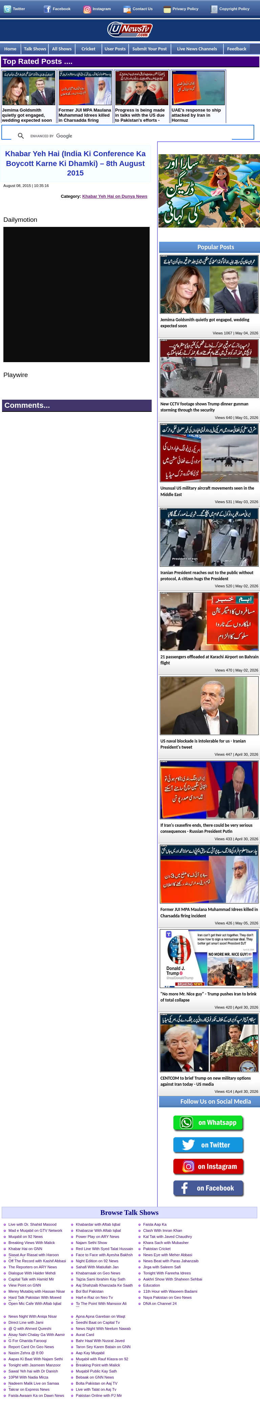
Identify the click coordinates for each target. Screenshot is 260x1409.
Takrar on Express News (28, 1389)
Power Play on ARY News (97, 1237)
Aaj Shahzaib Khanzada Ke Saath (104, 1285)
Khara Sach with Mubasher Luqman (166, 1243)
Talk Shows (35, 49)
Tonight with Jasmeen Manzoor (34, 1365)
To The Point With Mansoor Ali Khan (101, 1304)
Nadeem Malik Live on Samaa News (33, 1384)
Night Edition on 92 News (97, 1261)
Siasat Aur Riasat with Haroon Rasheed (33, 1255)
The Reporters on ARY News (32, 1267)
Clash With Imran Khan (162, 1230)
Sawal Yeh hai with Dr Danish (33, 1371)
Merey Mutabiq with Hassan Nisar (36, 1291)
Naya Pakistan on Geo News (167, 1297)
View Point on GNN (24, 1285)
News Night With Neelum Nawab (103, 1328)
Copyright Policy (234, 9)
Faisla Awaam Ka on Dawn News (36, 1395)
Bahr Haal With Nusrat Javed (100, 1341)
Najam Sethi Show (91, 1243)
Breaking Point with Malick (98, 1365)
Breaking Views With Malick (31, 1243)
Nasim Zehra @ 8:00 (25, 1353)
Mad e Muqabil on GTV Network (35, 1230)
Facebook (61, 9)
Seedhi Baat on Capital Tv (98, 1322)
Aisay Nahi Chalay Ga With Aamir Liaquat (36, 1335)
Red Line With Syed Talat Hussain (104, 1249)
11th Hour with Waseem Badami (170, 1291)
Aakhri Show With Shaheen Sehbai (172, 1279)
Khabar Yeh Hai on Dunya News (114, 196)
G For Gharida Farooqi (27, 1341)
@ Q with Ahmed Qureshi (29, 1328)
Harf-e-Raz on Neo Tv (94, 1297)
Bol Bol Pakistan (89, 1291)
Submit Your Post (149, 49)
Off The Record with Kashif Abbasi (37, 1261)
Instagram (102, 9)
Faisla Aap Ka (155, 1224)
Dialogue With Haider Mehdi (32, 1273)
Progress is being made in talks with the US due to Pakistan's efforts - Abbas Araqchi (141, 97)
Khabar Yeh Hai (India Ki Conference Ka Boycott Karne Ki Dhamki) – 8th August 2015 (75, 163)
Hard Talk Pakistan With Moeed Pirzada (34, 1298)
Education (151, 1285)
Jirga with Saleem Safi (162, 1267)
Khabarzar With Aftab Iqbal (98, 1230)
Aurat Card (85, 1335)
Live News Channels (197, 49)
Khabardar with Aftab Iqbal (98, 1224)
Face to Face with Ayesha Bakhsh (104, 1255)
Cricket (88, 49)
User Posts (115, 49)
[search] (120, 136)
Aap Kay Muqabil (90, 1353)
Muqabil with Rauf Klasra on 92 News (102, 1359)
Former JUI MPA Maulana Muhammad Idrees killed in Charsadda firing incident (85, 97)
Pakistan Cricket (157, 1249)
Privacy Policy (185, 9)
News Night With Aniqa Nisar (32, 1316)
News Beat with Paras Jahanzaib (171, 1261)
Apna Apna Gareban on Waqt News (100, 1317)
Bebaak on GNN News (95, 1377)
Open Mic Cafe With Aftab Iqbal (34, 1303)
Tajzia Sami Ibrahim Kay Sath (100, 1279)
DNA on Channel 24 (160, 1303)
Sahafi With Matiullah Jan (97, 1267)
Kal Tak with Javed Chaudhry (167, 1237)
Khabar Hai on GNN (25, 1249)
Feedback (236, 49)
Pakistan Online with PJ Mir (99, 1395)
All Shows (62, 49)
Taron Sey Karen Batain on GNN (103, 1347)
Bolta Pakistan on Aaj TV (96, 1383)
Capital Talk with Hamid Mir (31, 1279)
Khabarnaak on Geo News (98, 1273)
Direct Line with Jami (25, 1322)
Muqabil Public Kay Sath (96, 1371)
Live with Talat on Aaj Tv (96, 1389)
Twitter (19, 9)
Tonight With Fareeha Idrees (167, 1273)
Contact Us (143, 9)
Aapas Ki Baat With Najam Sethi (35, 1359)
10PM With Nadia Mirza (28, 1377)
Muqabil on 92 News (25, 1237)
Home (10, 49)
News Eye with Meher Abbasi (167, 1255)
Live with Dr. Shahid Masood (32, 1224)
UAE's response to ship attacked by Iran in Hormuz (198, 97)
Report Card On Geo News (31, 1347)
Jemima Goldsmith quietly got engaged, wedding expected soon (28, 97)
